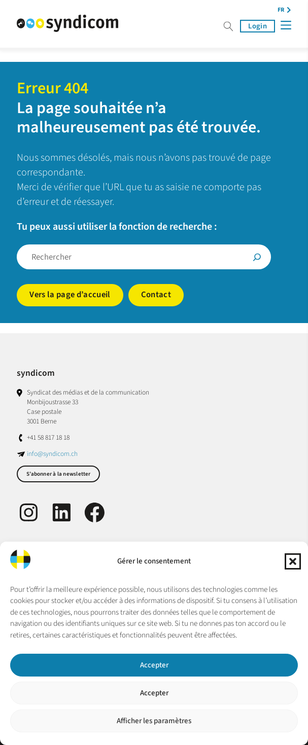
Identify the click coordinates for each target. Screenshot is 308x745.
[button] (293, 561)
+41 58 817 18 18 (48, 437)
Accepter (154, 665)
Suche (228, 26)
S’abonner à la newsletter (58, 474)
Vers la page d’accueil (69, 295)
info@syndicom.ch (52, 453)
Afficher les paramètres (154, 721)
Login (257, 26)
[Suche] (257, 257)
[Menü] (285, 25)
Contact (156, 295)
